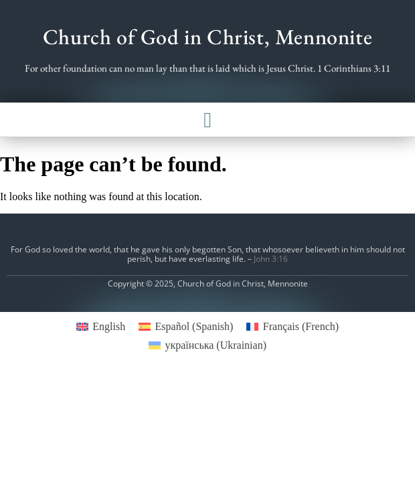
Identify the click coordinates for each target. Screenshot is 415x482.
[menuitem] (101, 326)
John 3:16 (271, 258)
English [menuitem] (108, 326)
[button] (207, 120)
